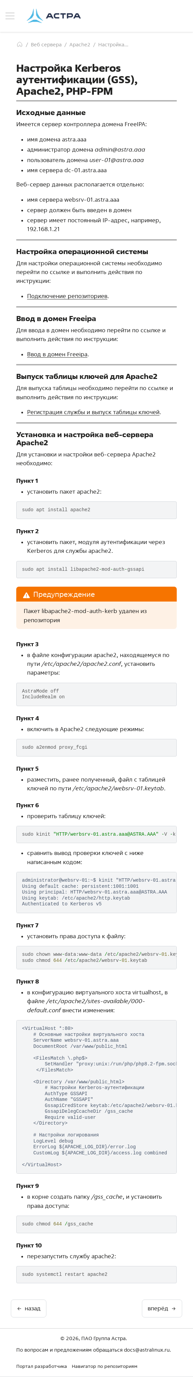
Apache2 (79, 44)
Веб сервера (46, 44)
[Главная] (19, 44)
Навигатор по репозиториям (104, 1366)
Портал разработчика (41, 1366)
